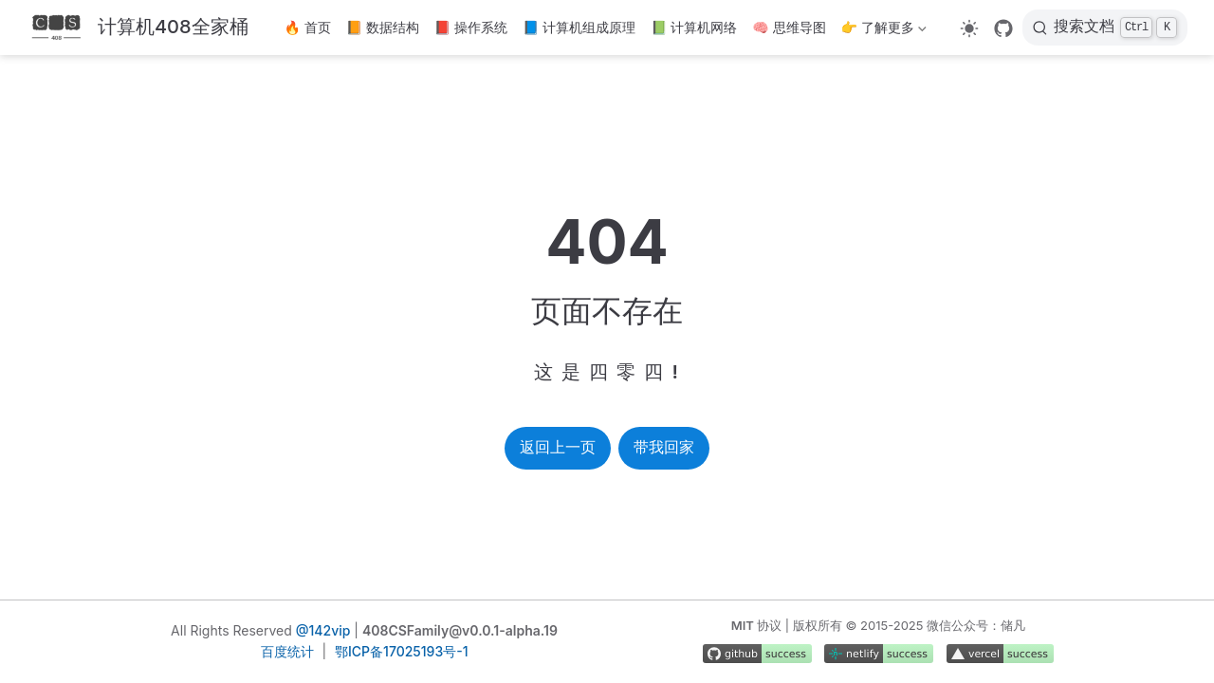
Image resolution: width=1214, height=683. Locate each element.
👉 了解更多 (883, 31)
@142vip (323, 630)
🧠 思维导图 (788, 27)
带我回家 (664, 447)
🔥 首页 (308, 27)
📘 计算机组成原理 (579, 27)
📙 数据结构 (382, 27)
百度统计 (287, 651)
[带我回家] (137, 27)
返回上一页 (558, 447)
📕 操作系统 (470, 27)
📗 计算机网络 (694, 27)
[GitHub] (1003, 28)
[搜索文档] (1104, 27)
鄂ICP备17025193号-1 (401, 651)
